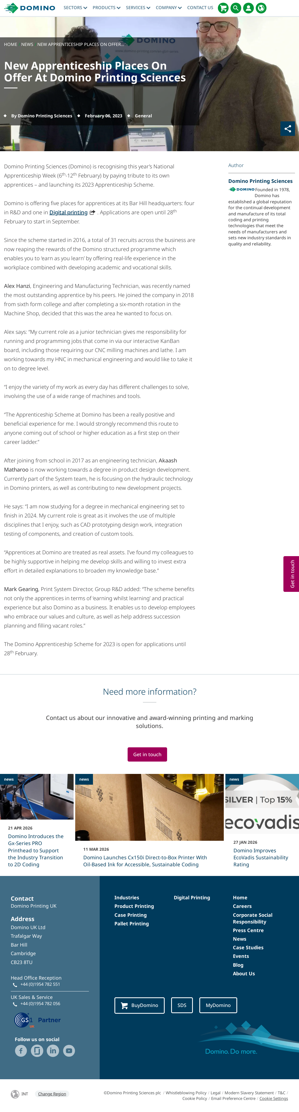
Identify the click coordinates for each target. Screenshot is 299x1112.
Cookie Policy (194, 1098)
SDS (182, 1005)
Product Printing (134, 906)
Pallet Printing (131, 923)
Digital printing (68, 212)
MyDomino (218, 1005)
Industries (126, 897)
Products (107, 7)
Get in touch (147, 754)
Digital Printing (192, 897)
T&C (281, 1092)
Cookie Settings (274, 1098)
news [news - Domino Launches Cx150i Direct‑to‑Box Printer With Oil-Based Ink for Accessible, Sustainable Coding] (84, 779)
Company (169, 7)
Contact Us (200, 7)
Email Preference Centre (233, 1098)
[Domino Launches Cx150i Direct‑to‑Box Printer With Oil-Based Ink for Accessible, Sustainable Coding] (149, 824)
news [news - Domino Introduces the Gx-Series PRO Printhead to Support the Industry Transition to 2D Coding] (9, 779)
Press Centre (248, 930)
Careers (242, 906)
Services (138, 7)
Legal (216, 1092)
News (239, 939)
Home (240, 897)
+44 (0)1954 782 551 (40, 984)
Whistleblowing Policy (186, 1092)
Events (241, 956)
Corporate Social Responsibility (252, 918)
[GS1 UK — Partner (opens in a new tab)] (37, 1019)
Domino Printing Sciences (260, 181)
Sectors (75, 7)
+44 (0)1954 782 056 (40, 1003)
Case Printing (130, 915)
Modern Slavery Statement (249, 1092)
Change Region (52, 1093)
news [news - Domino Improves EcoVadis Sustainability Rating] (234, 779)
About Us (244, 973)
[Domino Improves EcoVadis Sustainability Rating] (262, 824)
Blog (238, 965)
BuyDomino (139, 1005)
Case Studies (248, 947)
